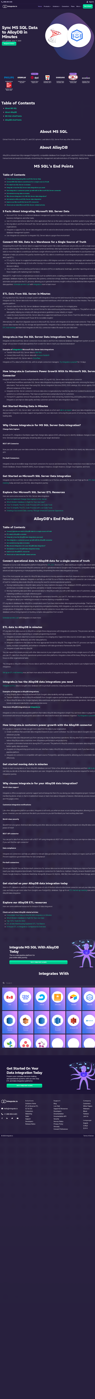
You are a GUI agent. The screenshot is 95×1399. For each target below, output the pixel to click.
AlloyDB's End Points (13, 120)
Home (39, 6)
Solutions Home (30, 1103)
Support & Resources (61, 1109)
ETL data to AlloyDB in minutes (16, 534)
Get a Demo (87, 6)
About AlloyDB (11, 112)
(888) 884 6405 (6, 2)
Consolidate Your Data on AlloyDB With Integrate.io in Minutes (29, 915)
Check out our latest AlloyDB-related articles (21, 554)
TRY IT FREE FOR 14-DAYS (38, 962)
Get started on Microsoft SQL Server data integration (24, 199)
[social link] (2, 1118)
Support (28, 1119)
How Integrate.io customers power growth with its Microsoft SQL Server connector (34, 190)
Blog (55, 1103)
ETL (49, 565)
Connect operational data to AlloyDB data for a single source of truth (29, 531)
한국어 (85, 1128)
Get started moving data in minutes (18, 193)
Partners (86, 1114)
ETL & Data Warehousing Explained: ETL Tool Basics (26, 924)
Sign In (90, 2)
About (85, 1111)
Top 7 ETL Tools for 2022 (16, 921)
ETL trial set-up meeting (78, 890)
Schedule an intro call (21, 284)
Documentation (59, 1114)
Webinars (86, 1109)
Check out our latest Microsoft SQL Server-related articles (26, 205)
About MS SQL (11, 108)
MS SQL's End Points (13, 116)
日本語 (85, 1126)
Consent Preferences (61, 1129)
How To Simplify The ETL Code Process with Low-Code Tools (29, 505)
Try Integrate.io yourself (68, 362)
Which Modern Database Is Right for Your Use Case (25, 918)
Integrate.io (37, 284)
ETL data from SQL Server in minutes (19, 185)
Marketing (28, 1114)
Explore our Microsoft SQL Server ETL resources (23, 202)
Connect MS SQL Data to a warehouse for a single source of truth (28, 182)
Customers (87, 1103)
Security (56, 1119)
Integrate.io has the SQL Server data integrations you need (26, 187)
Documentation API (60, 1116)
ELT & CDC (28, 1109)
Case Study (34, 72)
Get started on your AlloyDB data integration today (23, 549)
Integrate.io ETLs (9, 686)
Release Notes (30, 1124)
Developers (29, 1121)
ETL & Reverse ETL (31, 1106)
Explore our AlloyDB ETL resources (18, 551)
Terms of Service (88, 1136)
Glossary (56, 1126)
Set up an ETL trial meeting (13, 672)
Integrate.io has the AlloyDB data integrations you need (25, 537)
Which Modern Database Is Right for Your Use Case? (26, 502)
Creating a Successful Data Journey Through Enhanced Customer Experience (35, 511)
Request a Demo (9, 43)
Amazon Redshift (43, 355)
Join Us (85, 1116)
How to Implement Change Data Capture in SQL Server (27, 499)
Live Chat (57, 1106)
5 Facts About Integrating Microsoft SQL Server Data (24, 179)
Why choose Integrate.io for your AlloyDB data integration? (26, 546)
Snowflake (36, 358)
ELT (52, 565)
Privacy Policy (58, 1124)
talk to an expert (66, 410)
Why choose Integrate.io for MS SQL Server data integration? (27, 196)
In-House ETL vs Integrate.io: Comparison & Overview (26, 927)
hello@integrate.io (9, 1109)
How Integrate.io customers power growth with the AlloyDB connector (29, 540)
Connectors (65, 6)
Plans (72, 6)
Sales (27, 1116)
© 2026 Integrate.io (7, 1136)
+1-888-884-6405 (9, 1114)
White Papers (87, 1106)
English (85, 1123)
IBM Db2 (38, 352)
